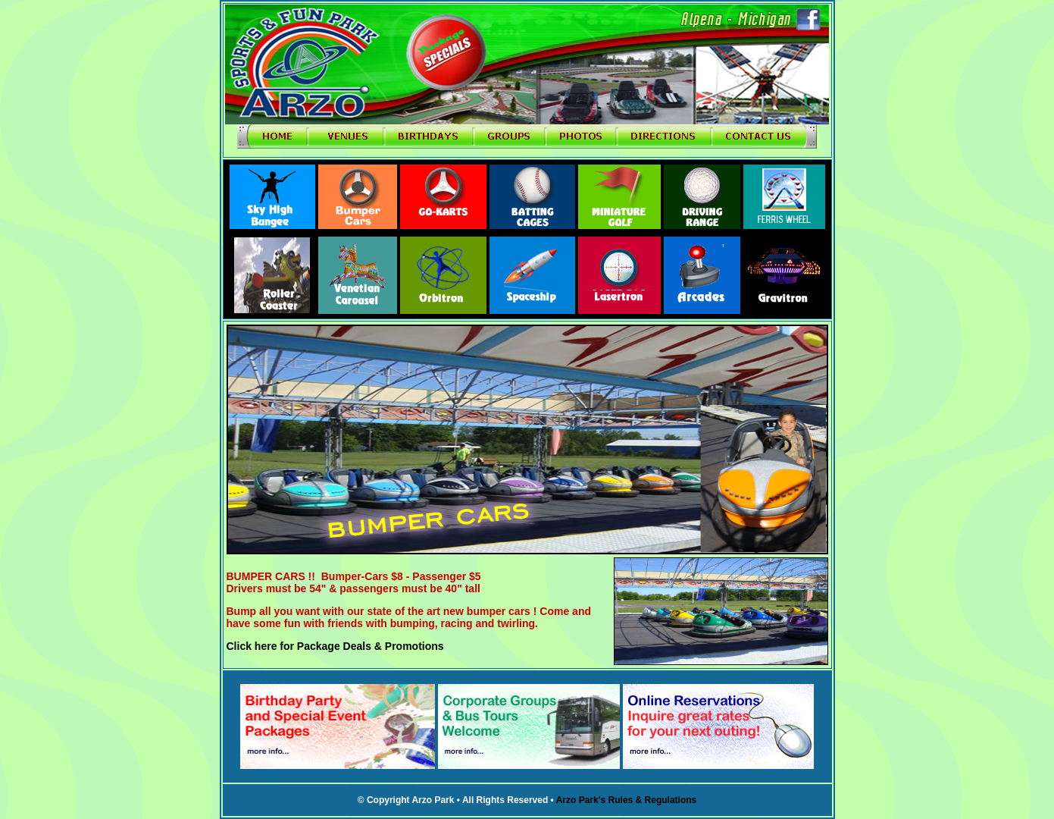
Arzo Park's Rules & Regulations (626, 800)
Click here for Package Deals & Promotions (335, 646)
